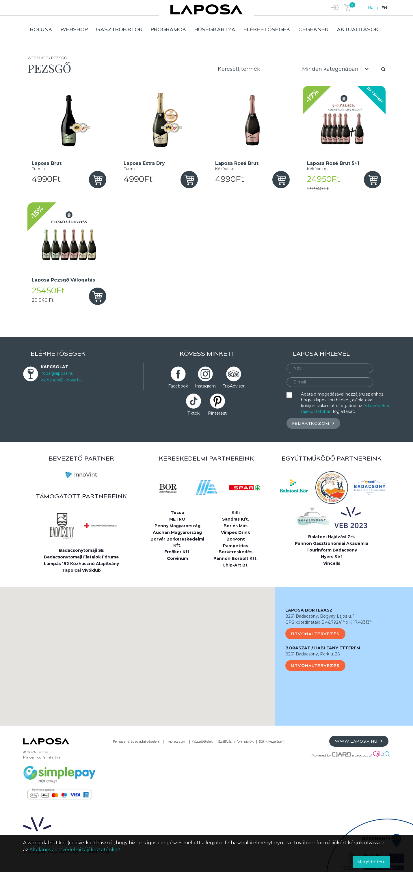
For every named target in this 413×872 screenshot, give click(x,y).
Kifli (236, 512)
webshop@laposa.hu (61, 380)
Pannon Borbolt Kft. (235, 558)
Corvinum (177, 558)
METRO (177, 519)
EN (384, 8)
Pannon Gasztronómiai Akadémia (331, 543)
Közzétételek (202, 741)
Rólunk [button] (41, 29)
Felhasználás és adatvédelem (136, 741)
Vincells (331, 563)
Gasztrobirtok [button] (119, 29)
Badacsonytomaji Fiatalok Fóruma (81, 557)
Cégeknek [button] (313, 29)
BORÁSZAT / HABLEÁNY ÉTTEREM (322, 648)
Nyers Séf (331, 556)
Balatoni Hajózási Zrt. (331, 536)
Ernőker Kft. (177, 551)
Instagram (205, 386)
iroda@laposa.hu (57, 373)
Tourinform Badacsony (331, 550)
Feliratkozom (313, 423)
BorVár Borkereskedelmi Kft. (177, 542)
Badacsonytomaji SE (81, 550)
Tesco (177, 512)
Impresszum (176, 741)
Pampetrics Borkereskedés (235, 548)
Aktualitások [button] (358, 29)
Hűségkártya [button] (214, 29)
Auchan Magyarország (177, 532)
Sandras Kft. (235, 519)
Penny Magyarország (177, 525)
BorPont (235, 539)
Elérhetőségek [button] (266, 29)
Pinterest (217, 413)
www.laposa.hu (359, 741)
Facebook (178, 386)
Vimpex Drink (235, 532)
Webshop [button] (74, 29)
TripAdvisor (234, 386)
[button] (138, 651)
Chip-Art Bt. (235, 565)
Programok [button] (168, 29)
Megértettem (371, 861)
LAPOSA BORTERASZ (308, 610)
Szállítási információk (236, 741)
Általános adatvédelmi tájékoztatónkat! (74, 849)
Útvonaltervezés (315, 634)
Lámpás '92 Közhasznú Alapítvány (81, 563)
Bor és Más (236, 525)
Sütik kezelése (270, 741)
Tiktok (193, 413)
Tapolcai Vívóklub (81, 570)
